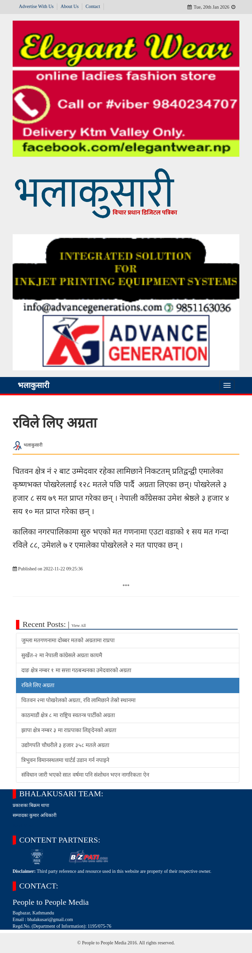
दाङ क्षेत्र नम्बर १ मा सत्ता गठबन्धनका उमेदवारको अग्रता (76, 670)
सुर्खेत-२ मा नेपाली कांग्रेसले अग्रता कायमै (62, 655)
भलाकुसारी (33, 385)
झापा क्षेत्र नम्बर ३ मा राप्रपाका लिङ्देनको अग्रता (68, 730)
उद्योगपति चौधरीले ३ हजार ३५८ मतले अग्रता (65, 745)
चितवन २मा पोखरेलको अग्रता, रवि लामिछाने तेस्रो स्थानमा (78, 700)
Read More (23, 825)
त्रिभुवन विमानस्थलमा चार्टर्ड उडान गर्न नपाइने (65, 760)
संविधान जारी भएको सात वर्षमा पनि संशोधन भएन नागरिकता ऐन (85, 775)
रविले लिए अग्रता (37, 685)
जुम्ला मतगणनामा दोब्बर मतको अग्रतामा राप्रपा (68, 640)
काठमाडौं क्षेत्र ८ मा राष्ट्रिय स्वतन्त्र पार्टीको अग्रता (68, 715)
